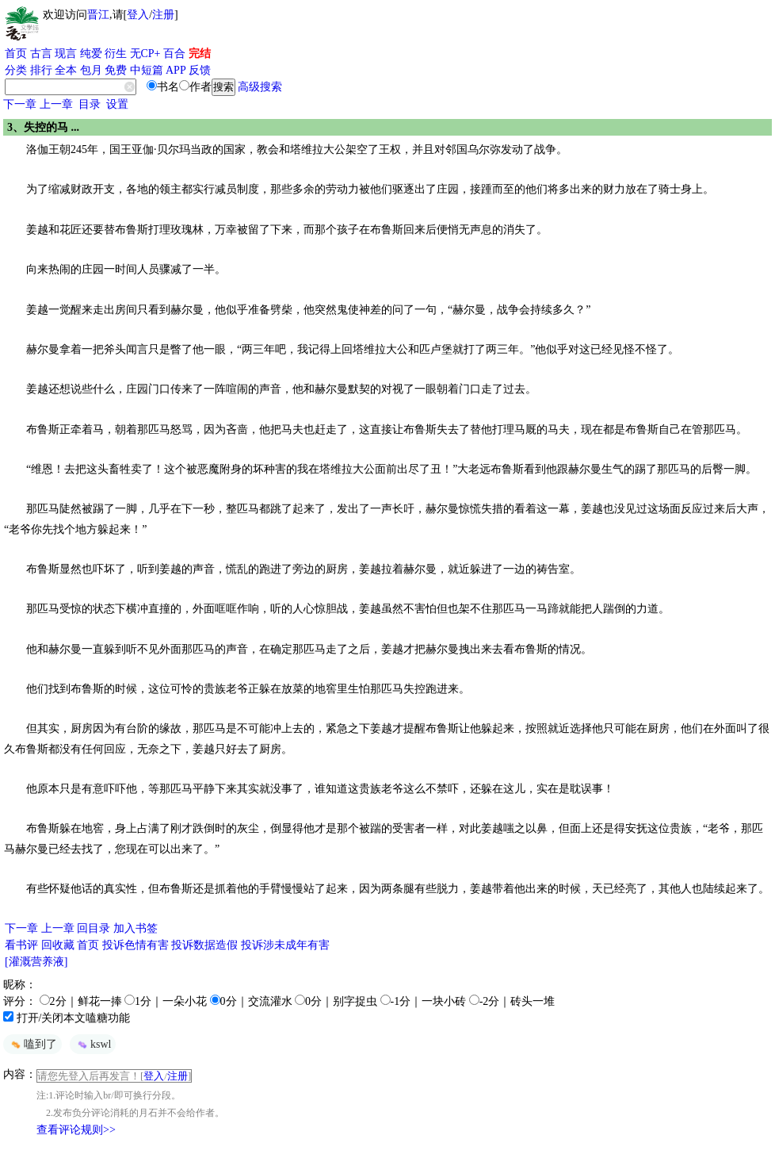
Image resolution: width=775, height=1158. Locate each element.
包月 (91, 70)
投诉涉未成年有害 (285, 945)
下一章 (19, 104)
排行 (41, 70)
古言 (41, 53)
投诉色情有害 (135, 945)
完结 (200, 53)
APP (176, 70)
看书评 (21, 945)
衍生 (116, 53)
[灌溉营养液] (36, 962)
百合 (174, 53)
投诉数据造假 (204, 945)
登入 (138, 15)
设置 (117, 104)
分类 (16, 70)
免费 (116, 70)
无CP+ (145, 53)
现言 (66, 53)
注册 (163, 15)
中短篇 (146, 70)
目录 (89, 104)
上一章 (56, 104)
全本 (66, 70)
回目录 (93, 928)
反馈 (200, 70)
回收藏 (57, 945)
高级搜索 (260, 87)
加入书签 (135, 928)
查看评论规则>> (76, 1130)
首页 (16, 53)
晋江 (98, 15)
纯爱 (91, 53)
